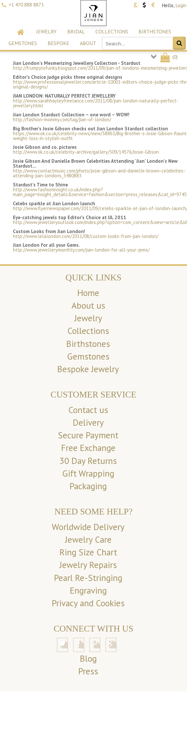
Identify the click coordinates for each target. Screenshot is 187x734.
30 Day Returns (88, 461)
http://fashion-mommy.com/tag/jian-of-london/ (62, 119)
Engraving (88, 590)
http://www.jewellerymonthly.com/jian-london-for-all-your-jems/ (81, 250)
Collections (111, 31)
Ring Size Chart (88, 552)
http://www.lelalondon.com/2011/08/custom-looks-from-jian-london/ (85, 236)
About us (88, 305)
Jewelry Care (88, 539)
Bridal (76, 31)
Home (88, 293)
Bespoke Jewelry (88, 369)
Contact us (88, 410)
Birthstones (154, 31)
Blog (88, 658)
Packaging (88, 486)
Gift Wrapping (88, 473)
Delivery (88, 422)
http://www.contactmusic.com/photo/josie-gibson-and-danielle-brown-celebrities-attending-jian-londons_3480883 (99, 173)
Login (181, 5)
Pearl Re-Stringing (88, 578)
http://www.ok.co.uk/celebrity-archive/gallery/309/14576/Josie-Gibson (86, 152)
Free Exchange (88, 448)
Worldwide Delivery (88, 527)
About (88, 43)
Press (88, 671)
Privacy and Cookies (88, 603)
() (168, 57)
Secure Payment (88, 435)
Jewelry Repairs (88, 565)
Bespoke (58, 43)
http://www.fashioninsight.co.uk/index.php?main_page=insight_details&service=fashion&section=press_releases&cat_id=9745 (100, 191)
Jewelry (46, 31)
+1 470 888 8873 (26, 5)
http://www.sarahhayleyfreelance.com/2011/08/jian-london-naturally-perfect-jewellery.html (95, 103)
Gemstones (22, 43)
